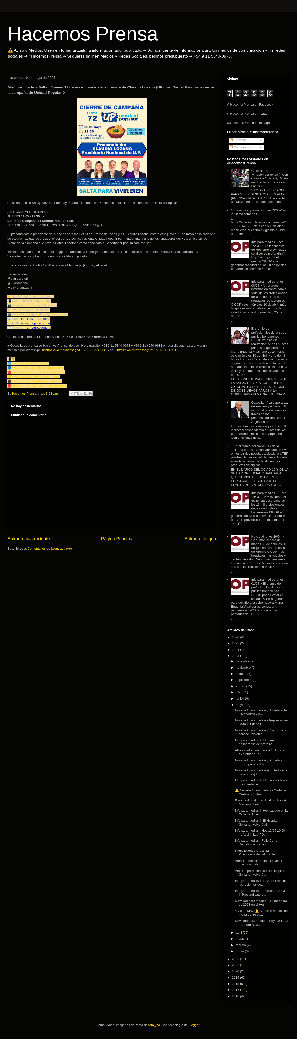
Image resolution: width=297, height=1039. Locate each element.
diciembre (243, 661)
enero (240, 951)
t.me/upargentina (39, 327)
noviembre (244, 667)
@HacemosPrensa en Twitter (248, 113)
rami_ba (154, 1025)
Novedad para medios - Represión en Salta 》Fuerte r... (261, 722)
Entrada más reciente (28, 538)
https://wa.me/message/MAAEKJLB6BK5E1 (148, 350)
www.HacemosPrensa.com (30, 363)
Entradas (238, 140)
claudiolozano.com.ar (35, 319)
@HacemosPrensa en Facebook (250, 104)
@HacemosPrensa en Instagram (250, 123)
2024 (236, 649)
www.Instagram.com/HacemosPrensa (38, 372)
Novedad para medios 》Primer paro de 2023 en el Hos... (261, 903)
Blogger (194, 1025)
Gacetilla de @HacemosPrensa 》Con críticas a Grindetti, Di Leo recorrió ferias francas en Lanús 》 (269, 178)
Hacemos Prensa (82, 34)
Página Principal (117, 538)
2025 (236, 643)
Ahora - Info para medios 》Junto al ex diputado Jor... (260, 752)
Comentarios (241, 147)
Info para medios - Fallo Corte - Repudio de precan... (257, 842)
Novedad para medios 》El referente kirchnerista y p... (261, 712)
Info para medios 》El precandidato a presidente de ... (261, 782)
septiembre (244, 680)
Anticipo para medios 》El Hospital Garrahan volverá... (259, 872)
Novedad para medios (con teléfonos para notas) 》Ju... (261, 772)
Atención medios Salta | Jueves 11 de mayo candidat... (261, 862)
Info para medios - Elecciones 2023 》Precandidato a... (260, 893)
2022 (236, 959)
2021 (236, 965)
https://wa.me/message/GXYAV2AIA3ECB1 (76, 350)
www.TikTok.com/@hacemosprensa (36, 381)
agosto (241, 686)
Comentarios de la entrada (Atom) (51, 548)
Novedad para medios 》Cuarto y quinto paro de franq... (258, 762)
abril (239, 932)
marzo (241, 938)
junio (239, 698)
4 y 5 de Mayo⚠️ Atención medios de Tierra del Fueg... (261, 912)
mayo (240, 705)
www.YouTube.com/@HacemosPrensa (39, 386)
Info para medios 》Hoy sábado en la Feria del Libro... (261, 812)
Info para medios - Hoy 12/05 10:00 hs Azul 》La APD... (260, 832)
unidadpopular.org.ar (35, 323)
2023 (236, 656)
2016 (236, 996)
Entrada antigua (200, 538)
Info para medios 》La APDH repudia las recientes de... (261, 883)
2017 (236, 990)
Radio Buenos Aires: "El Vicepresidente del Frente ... (256, 852)
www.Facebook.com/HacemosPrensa (37, 368)
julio (239, 692)
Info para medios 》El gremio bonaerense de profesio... (255, 742)
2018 (236, 984)
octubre (241, 674)
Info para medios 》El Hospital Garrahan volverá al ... (256, 822)
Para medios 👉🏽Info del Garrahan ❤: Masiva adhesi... (261, 802)
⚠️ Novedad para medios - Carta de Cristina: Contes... (260, 792)
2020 (236, 971)
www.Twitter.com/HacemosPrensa (35, 376)
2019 (236, 977)
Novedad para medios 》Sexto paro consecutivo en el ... (260, 732)
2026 (236, 637)
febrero (241, 945)
